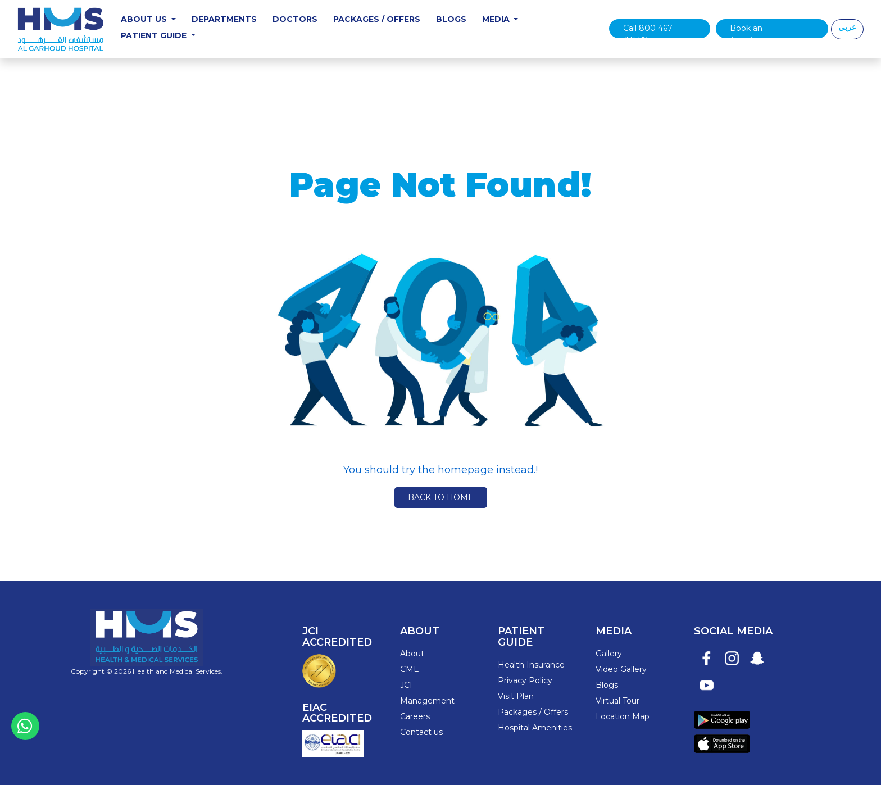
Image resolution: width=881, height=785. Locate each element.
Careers (415, 716)
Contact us (421, 732)
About (412, 653)
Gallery (609, 653)
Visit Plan (516, 696)
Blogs (451, 19)
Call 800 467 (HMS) (648, 30)
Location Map (623, 716)
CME (409, 669)
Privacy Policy (525, 680)
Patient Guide (155, 35)
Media (497, 19)
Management (427, 701)
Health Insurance (531, 665)
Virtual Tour (617, 701)
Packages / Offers (376, 19)
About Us (145, 19)
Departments (224, 19)
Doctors (295, 19)
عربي (847, 27)
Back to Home (441, 497)
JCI (406, 685)
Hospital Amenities (535, 728)
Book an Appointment (756, 30)
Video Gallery (621, 669)
